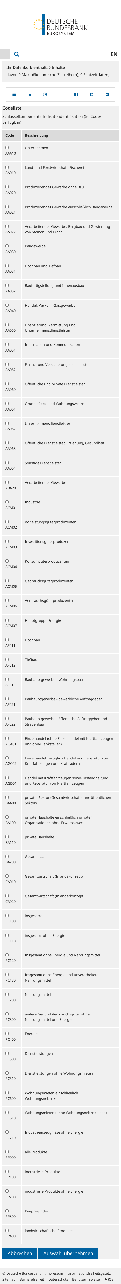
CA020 (10, 901)
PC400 (10, 1039)
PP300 (10, 1216)
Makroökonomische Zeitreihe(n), (49, 74)
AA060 (10, 389)
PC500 (10, 1058)
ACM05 (11, 586)
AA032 (10, 290)
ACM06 (11, 605)
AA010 (10, 172)
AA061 (10, 409)
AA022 (10, 231)
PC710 (10, 1137)
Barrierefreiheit (32, 1279)
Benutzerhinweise (86, 1279)
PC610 (10, 1117)
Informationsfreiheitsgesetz (89, 1273)
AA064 (10, 468)
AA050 (10, 330)
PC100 (10, 920)
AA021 (10, 212)
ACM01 (11, 507)
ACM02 (11, 527)
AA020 (10, 192)
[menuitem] (5, 54)
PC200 (10, 999)
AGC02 (10, 763)
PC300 (10, 1019)
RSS (109, 1279)
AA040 (10, 310)
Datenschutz (58, 1279)
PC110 (10, 940)
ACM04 (11, 566)
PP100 (10, 1176)
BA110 (10, 842)
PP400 (10, 1236)
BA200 (10, 861)
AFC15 (10, 684)
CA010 (10, 881)
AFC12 (10, 665)
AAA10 (10, 153)
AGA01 (10, 743)
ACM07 (11, 625)
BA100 (10, 822)
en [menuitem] (114, 54)
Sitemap (8, 1279)
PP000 (10, 1157)
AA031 (10, 271)
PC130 (10, 980)
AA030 (10, 251)
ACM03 (11, 546)
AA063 (10, 448)
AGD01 (11, 783)
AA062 (10, 428)
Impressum (54, 1273)
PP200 (10, 1196)
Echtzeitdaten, (94, 74)
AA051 (10, 350)
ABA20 (10, 487)
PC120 (10, 960)
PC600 (10, 1098)
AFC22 (10, 724)
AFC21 (10, 704)
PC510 (10, 1078)
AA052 (10, 369)
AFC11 (10, 645)
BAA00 (10, 802)
